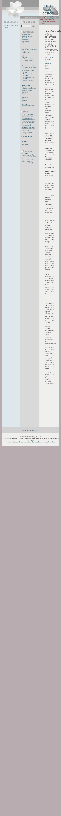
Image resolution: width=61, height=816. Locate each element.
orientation (31, 127)
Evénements (26, 94)
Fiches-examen (28, 60)
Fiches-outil (26, 52)
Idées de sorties (27, 90)
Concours (25, 92)
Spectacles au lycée (28, 87)
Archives (25, 144)
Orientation (24, 97)
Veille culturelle (25, 85)
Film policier (24, 122)
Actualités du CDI (26, 36)
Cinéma (25, 115)
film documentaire (31, 121)
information (32, 122)
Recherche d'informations (29, 49)
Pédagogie (24, 48)
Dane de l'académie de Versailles (43, 442)
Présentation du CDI (27, 34)
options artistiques (26, 126)
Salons (24, 99)
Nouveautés (26, 41)
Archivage (24, 104)
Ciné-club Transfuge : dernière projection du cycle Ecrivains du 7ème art (28, 156)
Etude (25, 57)
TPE (23, 51)
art (22, 115)
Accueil (24, 141)
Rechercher (29, 22)
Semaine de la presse (29, 67)
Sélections (25, 39)
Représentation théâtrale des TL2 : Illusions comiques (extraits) (28, 161)
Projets (25, 72)
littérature (24, 124)
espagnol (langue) (26, 118)
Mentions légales (12, 442)
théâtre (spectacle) (25, 131)
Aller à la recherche (50, 17)
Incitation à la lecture (28, 70)
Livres (25, 43)
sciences (32, 128)
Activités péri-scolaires (29, 88)
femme (23, 121)
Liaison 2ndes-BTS (28, 80)
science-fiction (25, 128)
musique (29, 124)
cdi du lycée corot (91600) (48, 10)
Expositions (25, 38)
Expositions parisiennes (28, 119)
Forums (24, 100)
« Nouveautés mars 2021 (47, 19)
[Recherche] (26, 26)
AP (23, 56)
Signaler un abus (25, 442)
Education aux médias (29, 66)
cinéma (31, 115)
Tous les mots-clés (27, 136)
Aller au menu (40, 17)
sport (22, 130)
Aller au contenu (30, 17)
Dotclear (34, 430)
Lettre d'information (28, 105)
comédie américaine (27, 116)
